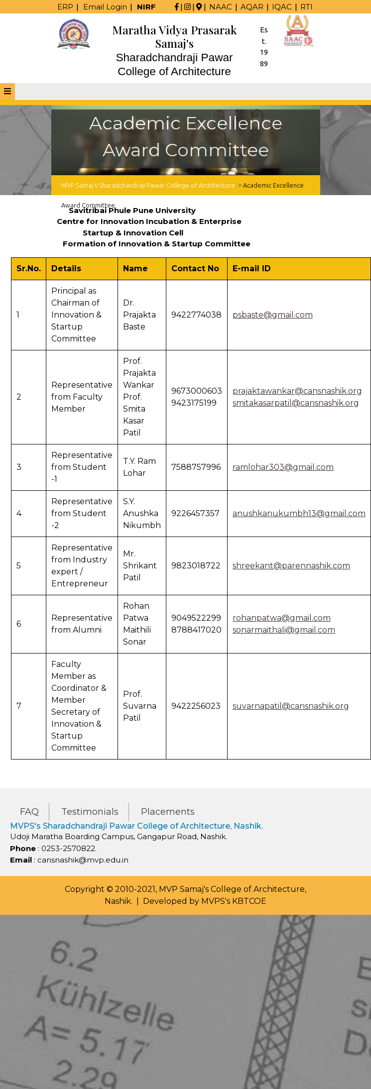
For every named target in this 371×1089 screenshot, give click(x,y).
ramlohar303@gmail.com (283, 467)
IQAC (282, 6)
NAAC (220, 6)
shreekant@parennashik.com (291, 565)
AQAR (252, 6)
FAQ (29, 811)
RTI (306, 6)
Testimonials (90, 811)
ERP (65, 6)
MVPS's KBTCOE (233, 901)
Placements (168, 811)
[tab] (7, 92)
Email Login (105, 6)
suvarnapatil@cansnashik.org (291, 706)
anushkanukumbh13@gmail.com (299, 513)
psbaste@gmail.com (273, 315)
